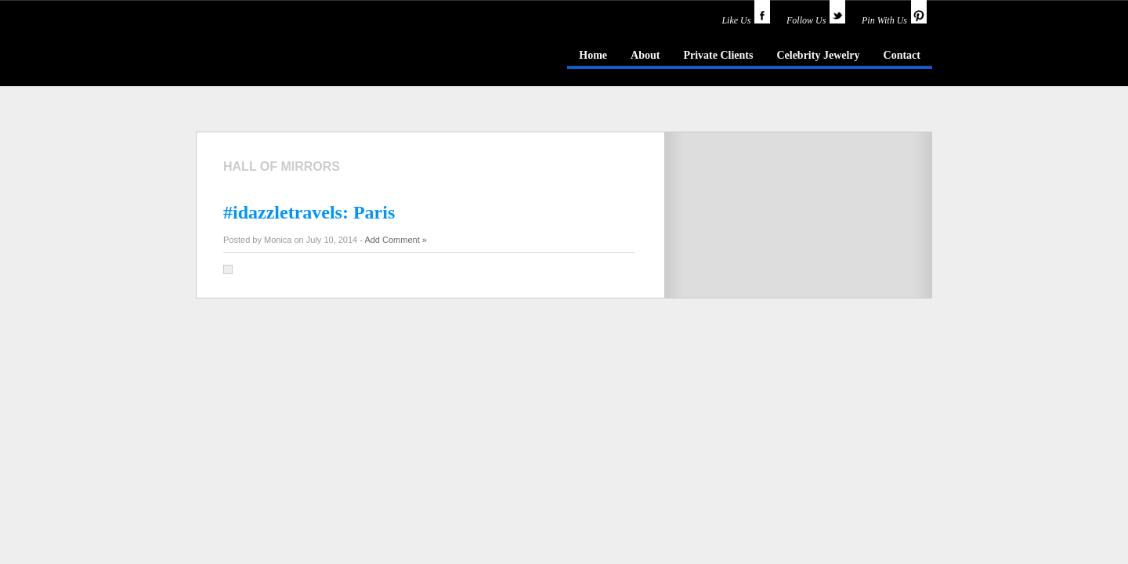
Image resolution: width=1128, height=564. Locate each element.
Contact (902, 55)
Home (593, 55)
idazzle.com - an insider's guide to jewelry (308, 54)
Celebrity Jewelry (817, 55)
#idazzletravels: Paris (309, 212)
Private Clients (718, 55)
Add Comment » (395, 239)
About (645, 55)
